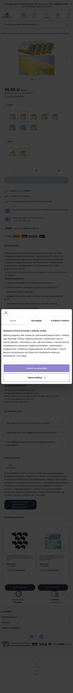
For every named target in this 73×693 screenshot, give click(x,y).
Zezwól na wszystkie (36, 368)
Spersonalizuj (36, 377)
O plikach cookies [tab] (60, 320)
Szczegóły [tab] (36, 320)
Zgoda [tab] (13, 320)
